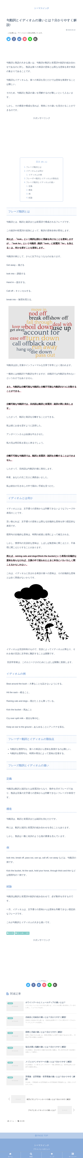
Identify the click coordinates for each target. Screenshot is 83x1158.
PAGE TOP (41, 1137)
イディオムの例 (35, 175)
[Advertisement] (41, 50)
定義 (30, 186)
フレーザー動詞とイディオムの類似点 (42, 179)
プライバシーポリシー (41, 1150)
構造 (30, 190)
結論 (30, 198)
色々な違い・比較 (22, 933)
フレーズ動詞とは (34, 167)
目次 (38, 161)
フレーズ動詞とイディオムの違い (40, 183)
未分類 (10, 933)
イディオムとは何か (34, 171)
